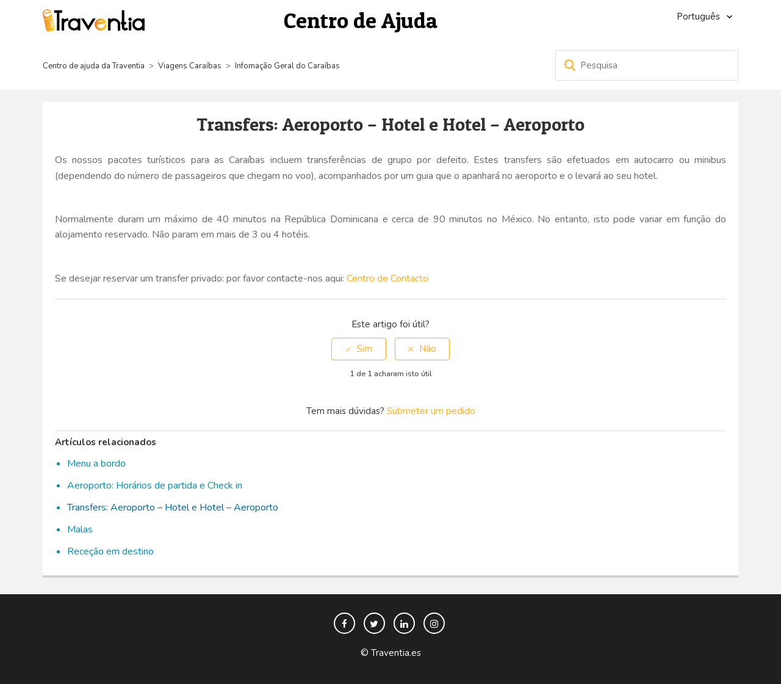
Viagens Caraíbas (189, 65)
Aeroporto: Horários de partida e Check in (154, 485)
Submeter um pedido (431, 411)
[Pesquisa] (646, 65)
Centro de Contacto (387, 278)
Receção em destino (110, 551)
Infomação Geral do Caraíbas (287, 65)
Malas (80, 529)
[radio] (358, 349)
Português (699, 16)
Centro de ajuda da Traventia (94, 65)
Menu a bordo (96, 463)
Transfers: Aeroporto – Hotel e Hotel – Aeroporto (172, 507)
